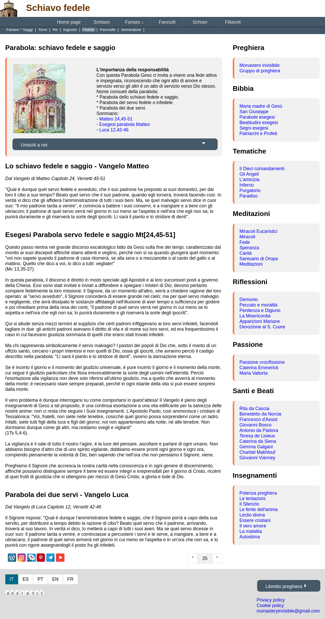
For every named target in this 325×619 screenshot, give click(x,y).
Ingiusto (70, 29)
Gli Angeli (249, 174)
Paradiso (248, 196)
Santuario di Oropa (258, 258)
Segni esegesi (253, 128)
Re (56, 29)
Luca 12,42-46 (114, 129)
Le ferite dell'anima (258, 509)
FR (70, 579)
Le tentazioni (252, 498)
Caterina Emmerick (258, 367)
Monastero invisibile (259, 65)
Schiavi (200, 22)
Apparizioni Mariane (259, 321)
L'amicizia (249, 179)
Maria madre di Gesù (260, 106)
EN (55, 579)
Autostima (249, 536)
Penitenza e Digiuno (259, 310)
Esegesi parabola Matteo (124, 124)
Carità (245, 253)
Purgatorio (250, 190)
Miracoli (247, 236)
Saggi (28, 29)
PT (40, 579)
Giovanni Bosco (255, 424)
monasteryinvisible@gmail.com (288, 611)
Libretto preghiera (283, 586)
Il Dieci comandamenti (261, 168)
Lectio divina (252, 515)
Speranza (249, 247)
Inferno (246, 185)
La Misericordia (254, 315)
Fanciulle (108, 29)
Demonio (248, 299)
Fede (244, 242)
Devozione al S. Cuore (262, 326)
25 (204, 558)
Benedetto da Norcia (260, 414)
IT (12, 579)
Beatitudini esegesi (258, 122)
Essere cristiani (254, 520)
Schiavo (102, 22)
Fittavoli (233, 22)
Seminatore (131, 29)
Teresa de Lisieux (257, 435)
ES (26, 579)
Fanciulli (167, 22)
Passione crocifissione (262, 362)
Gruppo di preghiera (259, 70)
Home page (69, 22)
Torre (43, 29)
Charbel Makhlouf (257, 452)
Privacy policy (271, 600)
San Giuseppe (254, 111)
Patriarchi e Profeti (258, 133)
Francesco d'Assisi (258, 419)
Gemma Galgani (256, 446)
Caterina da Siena (257, 441)
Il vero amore (252, 525)
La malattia (250, 531)
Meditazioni (251, 264)
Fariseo (134, 22)
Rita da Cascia (254, 408)
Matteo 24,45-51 (116, 119)
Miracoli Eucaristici (258, 231)
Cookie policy (270, 605)
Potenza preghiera (258, 493)
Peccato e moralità (258, 305)
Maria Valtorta (253, 373)
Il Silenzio (249, 504)
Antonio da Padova (258, 430)
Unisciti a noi (34, 145)
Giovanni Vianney (257, 457)
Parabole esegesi (257, 117)
